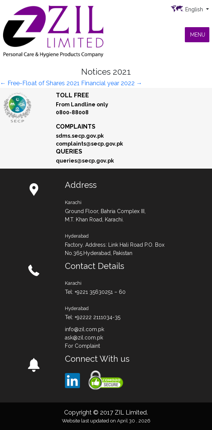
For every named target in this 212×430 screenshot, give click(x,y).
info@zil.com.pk (84, 329)
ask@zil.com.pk (84, 338)
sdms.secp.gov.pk (80, 136)
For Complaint (82, 346)
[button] (197, 34)
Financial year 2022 (111, 83)
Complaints (75, 126)
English (194, 9)
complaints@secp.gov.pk (89, 144)
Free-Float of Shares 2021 (40, 83)
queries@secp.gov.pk (85, 161)
